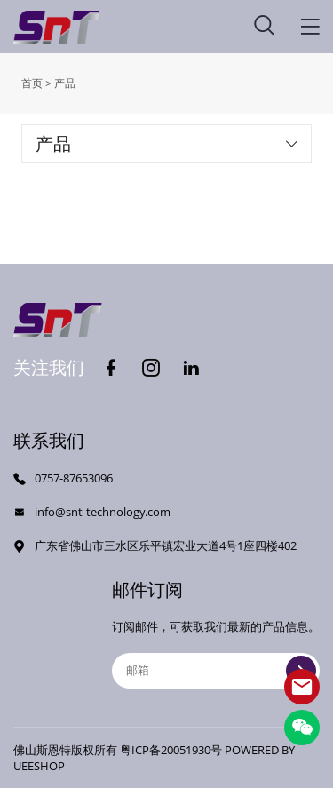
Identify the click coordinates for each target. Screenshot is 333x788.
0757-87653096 (74, 478)
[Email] (216, 671)
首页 (32, 83)
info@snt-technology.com (102, 512)
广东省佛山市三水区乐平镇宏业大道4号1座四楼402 (166, 545)
